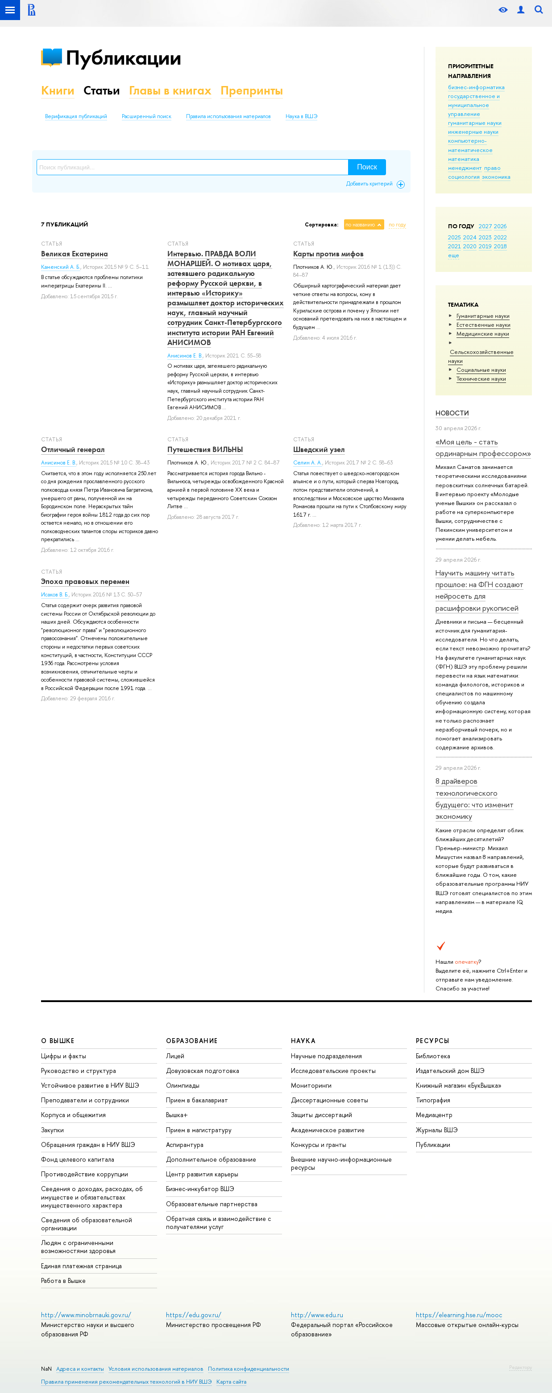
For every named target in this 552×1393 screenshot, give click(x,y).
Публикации (123, 57)
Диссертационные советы (329, 1100)
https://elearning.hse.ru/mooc (459, 1315)
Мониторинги (311, 1085)
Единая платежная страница (81, 1266)
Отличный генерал (73, 449)
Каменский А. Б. (60, 267)
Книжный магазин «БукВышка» (459, 1085)
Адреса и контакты (80, 1368)
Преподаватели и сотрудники (85, 1100)
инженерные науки (473, 131)
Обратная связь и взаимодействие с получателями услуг (218, 1222)
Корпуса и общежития (73, 1114)
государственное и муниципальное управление (474, 105)
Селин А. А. (307, 462)
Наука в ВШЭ (301, 116)
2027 (485, 226)
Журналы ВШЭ (437, 1130)
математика (463, 159)
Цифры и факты (63, 1056)
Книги (58, 90)
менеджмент (465, 168)
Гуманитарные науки (483, 316)
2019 (485, 246)
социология (464, 177)
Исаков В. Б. (55, 594)
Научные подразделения (326, 1056)
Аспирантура (184, 1144)
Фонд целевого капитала (77, 1159)
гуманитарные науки (475, 123)
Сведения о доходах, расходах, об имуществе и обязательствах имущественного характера (92, 1196)
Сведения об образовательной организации (86, 1224)
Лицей (175, 1056)
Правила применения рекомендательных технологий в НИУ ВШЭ (126, 1381)
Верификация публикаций (76, 116)
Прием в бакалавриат (197, 1100)
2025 (454, 237)
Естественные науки (483, 325)
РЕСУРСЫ (433, 1040)
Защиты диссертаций (321, 1114)
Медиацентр (434, 1114)
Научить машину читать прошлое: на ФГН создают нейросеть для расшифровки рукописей (479, 590)
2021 (454, 246)
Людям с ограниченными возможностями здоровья (78, 1246)
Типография (433, 1100)
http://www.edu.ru (317, 1315)
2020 (470, 246)
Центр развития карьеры (202, 1174)
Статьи (101, 90)
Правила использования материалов (228, 116)
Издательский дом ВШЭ (450, 1070)
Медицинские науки (483, 333)
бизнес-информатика (476, 87)
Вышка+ (177, 1114)
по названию (360, 224)
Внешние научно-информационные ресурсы (341, 1163)
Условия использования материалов (155, 1368)
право (492, 168)
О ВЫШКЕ (58, 1040)
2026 (500, 226)
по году (397, 224)
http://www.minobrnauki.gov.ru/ (86, 1315)
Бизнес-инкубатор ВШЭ (200, 1188)
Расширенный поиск (146, 116)
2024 (470, 237)
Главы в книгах (170, 90)
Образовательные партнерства (211, 1204)
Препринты (251, 90)
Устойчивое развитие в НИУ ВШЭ (90, 1085)
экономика (496, 177)
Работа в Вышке (63, 1280)
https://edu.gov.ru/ (193, 1315)
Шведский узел (319, 449)
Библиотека (433, 1056)
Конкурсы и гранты (318, 1144)
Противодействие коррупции (84, 1174)
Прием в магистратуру (199, 1130)
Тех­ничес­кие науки (481, 378)
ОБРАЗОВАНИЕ (192, 1040)
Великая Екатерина (74, 254)
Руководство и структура (78, 1070)
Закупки (52, 1130)
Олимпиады (182, 1085)
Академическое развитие (328, 1130)
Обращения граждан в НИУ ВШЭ (88, 1144)
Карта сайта (231, 1381)
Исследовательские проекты (333, 1070)
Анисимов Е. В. (185, 355)
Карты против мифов (328, 254)
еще (453, 255)
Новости (452, 413)
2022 (500, 237)
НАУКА (303, 1040)
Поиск (367, 167)
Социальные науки (481, 370)
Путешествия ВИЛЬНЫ (205, 449)
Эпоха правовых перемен (85, 581)
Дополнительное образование (211, 1159)
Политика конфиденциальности (248, 1368)
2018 (500, 246)
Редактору (520, 1367)
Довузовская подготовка (202, 1070)
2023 (485, 237)
